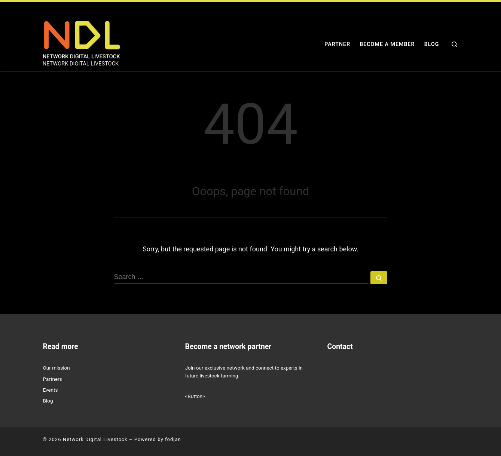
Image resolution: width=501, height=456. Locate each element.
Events (50, 390)
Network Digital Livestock (95, 439)
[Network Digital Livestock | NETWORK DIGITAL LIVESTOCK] (81, 39)
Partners (52, 379)
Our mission (56, 368)
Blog (48, 401)
